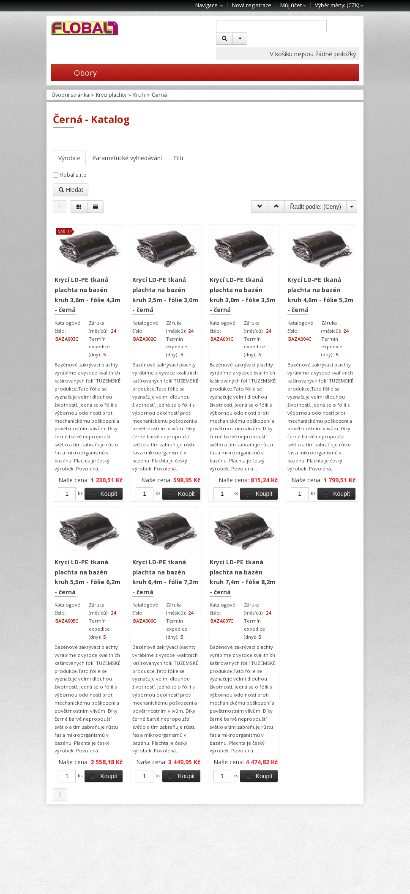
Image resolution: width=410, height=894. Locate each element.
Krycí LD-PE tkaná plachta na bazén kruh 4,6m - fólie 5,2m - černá (320, 295)
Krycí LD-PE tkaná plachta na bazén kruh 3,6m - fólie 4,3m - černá (87, 295)
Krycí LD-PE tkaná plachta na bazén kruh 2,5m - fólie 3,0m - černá (165, 295)
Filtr (179, 158)
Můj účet (293, 5)
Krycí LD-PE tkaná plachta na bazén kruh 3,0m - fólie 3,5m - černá (243, 295)
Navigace (209, 5)
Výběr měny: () (339, 5)
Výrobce (69, 158)
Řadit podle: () (315, 206)
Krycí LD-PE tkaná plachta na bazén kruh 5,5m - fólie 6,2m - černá (87, 577)
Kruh (139, 94)
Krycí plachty (111, 94)
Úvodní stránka (70, 94)
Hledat (70, 189)
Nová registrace (251, 5)
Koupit (103, 493)
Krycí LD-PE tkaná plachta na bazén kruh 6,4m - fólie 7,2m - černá (165, 577)
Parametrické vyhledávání (127, 158)
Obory (74, 73)
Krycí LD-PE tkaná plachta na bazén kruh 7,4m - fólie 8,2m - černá (243, 577)
